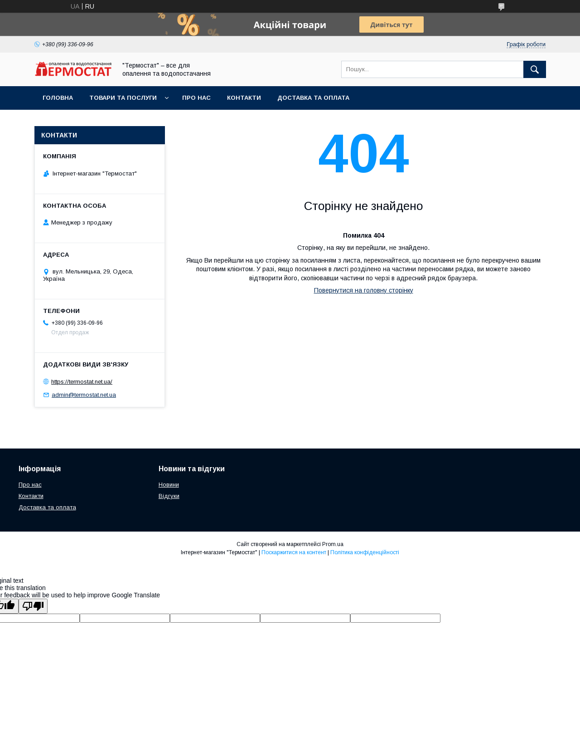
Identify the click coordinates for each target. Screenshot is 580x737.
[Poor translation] (33, 606)
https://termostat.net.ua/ (81, 381)
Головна (58, 97)
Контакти (244, 97)
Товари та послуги (123, 97)
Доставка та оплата (313, 97)
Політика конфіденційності (364, 552)
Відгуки (169, 496)
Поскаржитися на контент (293, 552)
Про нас (196, 97)
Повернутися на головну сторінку (363, 290)
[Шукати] (534, 69)
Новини (169, 484)
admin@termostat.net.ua (84, 394)
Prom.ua (332, 544)
